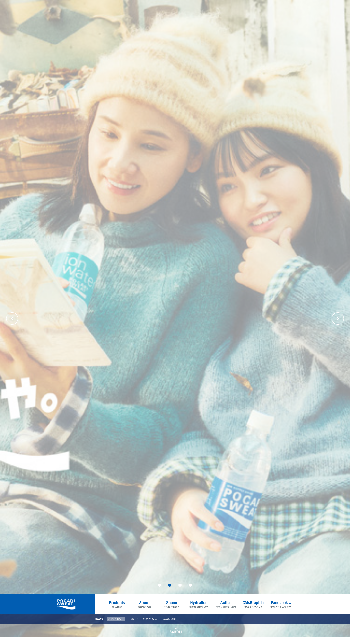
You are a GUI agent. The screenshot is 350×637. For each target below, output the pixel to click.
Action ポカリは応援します (226, 604)
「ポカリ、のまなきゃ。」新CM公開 (152, 619)
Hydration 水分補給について (198, 604)
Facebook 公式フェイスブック (280, 604)
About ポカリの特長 (144, 604)
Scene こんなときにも (171, 604)
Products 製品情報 (117, 604)
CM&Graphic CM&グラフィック (253, 604)
